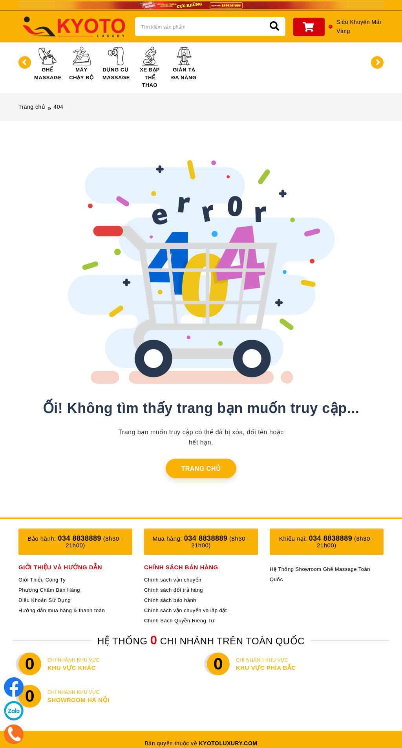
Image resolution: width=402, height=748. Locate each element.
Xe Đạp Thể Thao (150, 67)
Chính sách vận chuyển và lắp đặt (185, 610)
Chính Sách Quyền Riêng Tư (179, 621)
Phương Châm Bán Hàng (49, 590)
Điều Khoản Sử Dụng (44, 600)
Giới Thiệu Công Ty (42, 580)
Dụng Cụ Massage (116, 63)
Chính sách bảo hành (170, 600)
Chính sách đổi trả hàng (173, 590)
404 (58, 107)
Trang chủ (31, 107)
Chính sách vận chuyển (172, 580)
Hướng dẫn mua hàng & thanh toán (61, 610)
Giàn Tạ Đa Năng (183, 63)
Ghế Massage (48, 63)
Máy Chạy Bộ (81, 63)
